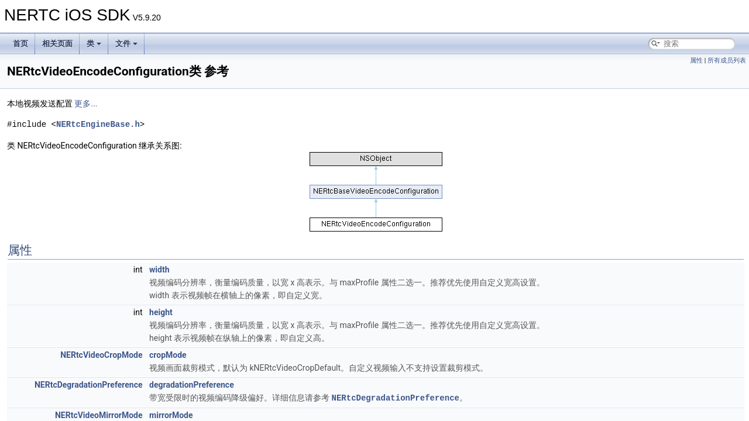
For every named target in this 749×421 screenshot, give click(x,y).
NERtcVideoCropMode (101, 355)
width (159, 269)
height (161, 312)
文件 (126, 43)
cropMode (168, 355)
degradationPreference (191, 384)
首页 (20, 43)
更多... (85, 103)
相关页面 (57, 43)
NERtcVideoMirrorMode (99, 414)
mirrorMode (171, 414)
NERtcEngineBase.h (98, 124)
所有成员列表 (726, 60)
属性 (696, 60)
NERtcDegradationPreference (89, 384)
